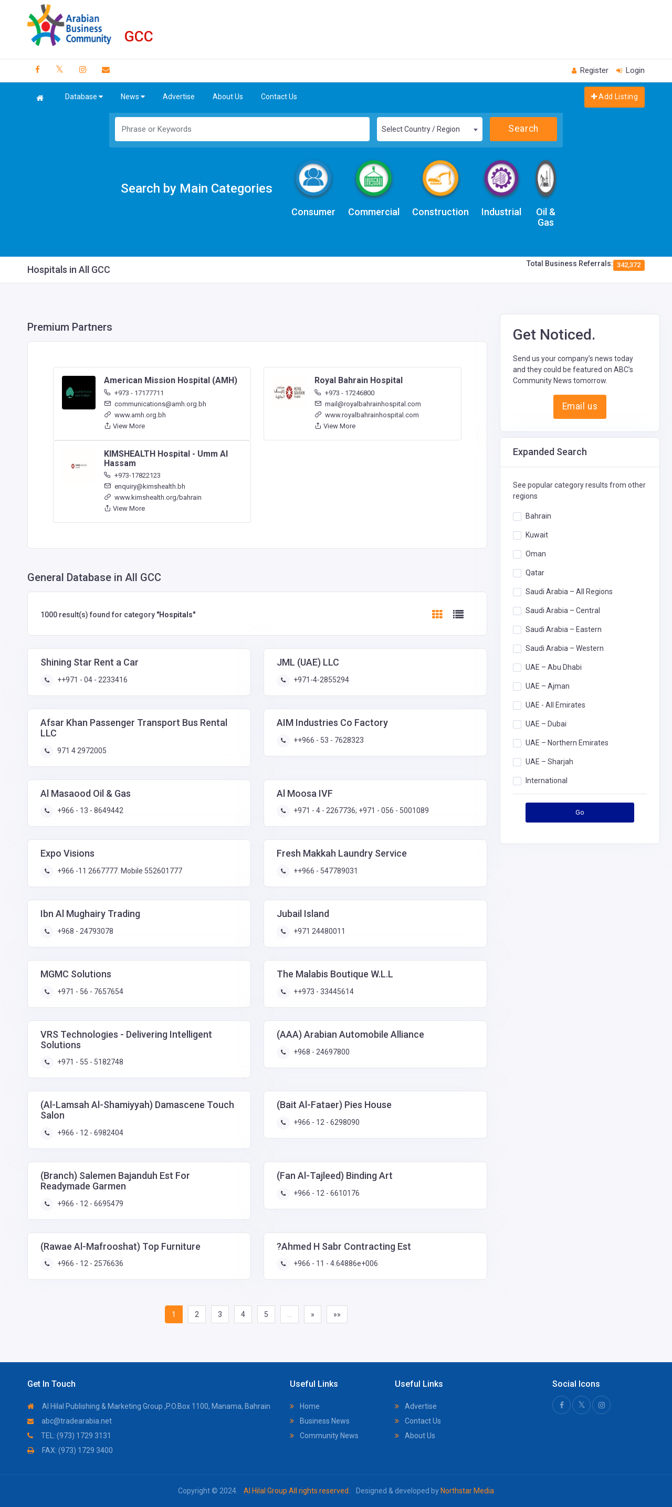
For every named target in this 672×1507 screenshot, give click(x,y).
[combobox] (429, 129)
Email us (579, 406)
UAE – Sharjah (549, 761)
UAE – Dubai (546, 723)
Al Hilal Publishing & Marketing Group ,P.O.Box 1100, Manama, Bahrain (148, 1406)
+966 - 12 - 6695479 (89, 1203)
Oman (536, 553)
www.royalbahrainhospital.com (366, 415)
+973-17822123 (132, 475)
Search (523, 128)
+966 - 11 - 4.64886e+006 (335, 1263)
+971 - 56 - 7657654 (89, 991)
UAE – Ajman (548, 685)
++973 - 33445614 (323, 991)
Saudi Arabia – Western (565, 648)
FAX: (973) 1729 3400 (70, 1450)
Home (305, 1406)
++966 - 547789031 (325, 871)
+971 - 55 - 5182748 (89, 1062)
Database (84, 96)
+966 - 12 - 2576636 (89, 1263)
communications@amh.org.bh (155, 404)
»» (337, 1314)
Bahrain (538, 515)
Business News (320, 1421)
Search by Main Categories (196, 188)
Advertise (179, 96)
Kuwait (537, 534)
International (547, 780)
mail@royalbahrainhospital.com (367, 404)
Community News (324, 1435)
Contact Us (279, 96)
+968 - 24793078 (84, 931)
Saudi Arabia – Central (563, 610)
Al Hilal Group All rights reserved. (297, 1491)
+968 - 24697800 (321, 1052)
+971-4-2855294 (320, 680)
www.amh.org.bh (135, 415)
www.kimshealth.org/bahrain (153, 497)
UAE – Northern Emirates (567, 742)
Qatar (535, 572)
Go (580, 812)
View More (124, 426)
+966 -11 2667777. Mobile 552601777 (119, 871)
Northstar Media (466, 1491)
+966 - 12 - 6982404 (89, 1133)
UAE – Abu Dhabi (554, 666)
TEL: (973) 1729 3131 (69, 1435)
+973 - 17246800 (344, 393)
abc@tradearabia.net (69, 1421)
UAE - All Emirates (555, 704)
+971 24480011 (318, 931)
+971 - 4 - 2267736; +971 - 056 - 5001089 (360, 810)
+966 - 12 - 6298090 (326, 1122)
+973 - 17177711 (134, 393)
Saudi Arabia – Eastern (564, 629)
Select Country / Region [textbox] (421, 129)
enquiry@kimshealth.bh (144, 486)
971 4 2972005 (81, 750)
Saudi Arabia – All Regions (569, 591)
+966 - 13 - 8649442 (89, 810)
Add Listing (614, 96)
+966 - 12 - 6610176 (326, 1193)
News (133, 96)
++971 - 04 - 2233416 (92, 680)
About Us (228, 96)
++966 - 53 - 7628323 (328, 740)
